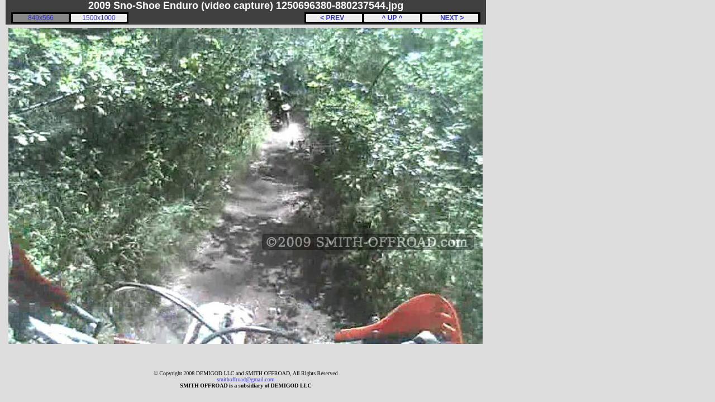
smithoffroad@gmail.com (245, 379)
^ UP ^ (392, 18)
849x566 (41, 18)
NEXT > (450, 18)
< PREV (334, 18)
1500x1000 (98, 18)
